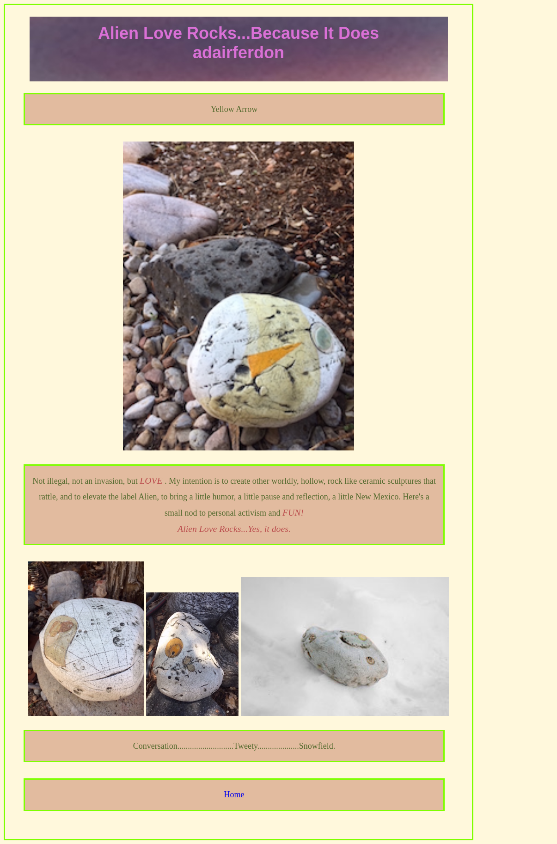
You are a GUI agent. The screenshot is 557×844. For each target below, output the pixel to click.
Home (234, 794)
